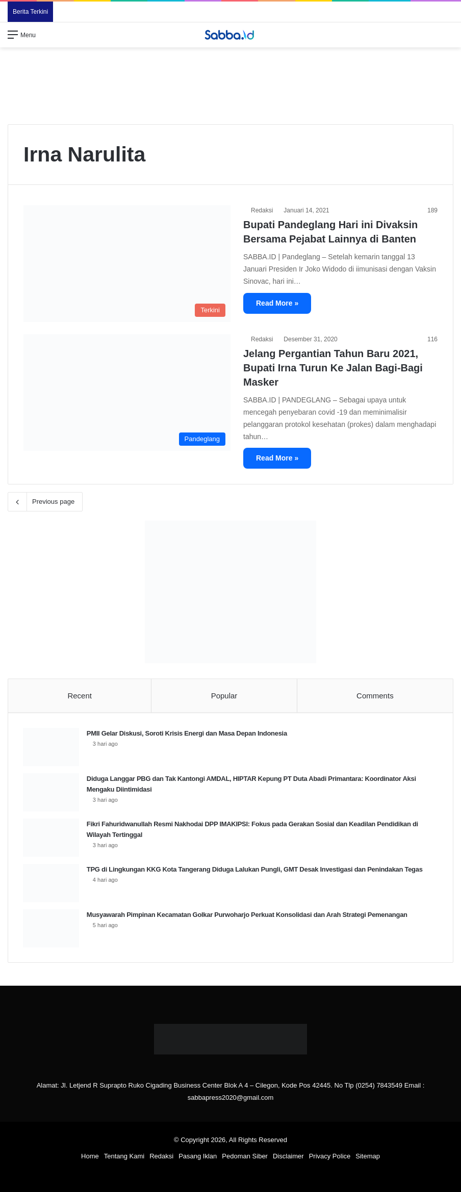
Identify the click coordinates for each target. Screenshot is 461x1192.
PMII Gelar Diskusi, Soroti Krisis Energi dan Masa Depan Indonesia (187, 734)
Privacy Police (330, 1157)
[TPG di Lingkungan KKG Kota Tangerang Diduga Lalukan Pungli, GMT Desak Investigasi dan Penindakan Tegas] (51, 883)
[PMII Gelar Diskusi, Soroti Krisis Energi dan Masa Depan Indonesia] (51, 747)
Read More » (277, 303)
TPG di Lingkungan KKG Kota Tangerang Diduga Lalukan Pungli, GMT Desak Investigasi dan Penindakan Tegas (255, 870)
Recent (79, 695)
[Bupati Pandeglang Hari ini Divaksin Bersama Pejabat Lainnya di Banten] (127, 263)
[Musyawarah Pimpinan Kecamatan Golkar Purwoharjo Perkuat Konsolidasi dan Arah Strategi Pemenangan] (51, 929)
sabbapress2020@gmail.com (231, 1098)
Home (90, 1157)
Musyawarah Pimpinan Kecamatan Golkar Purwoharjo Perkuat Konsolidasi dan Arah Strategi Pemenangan (247, 915)
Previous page (45, 502)
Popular (224, 695)
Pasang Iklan (197, 1157)
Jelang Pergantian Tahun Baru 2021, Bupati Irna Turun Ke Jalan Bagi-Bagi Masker (333, 368)
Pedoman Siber (245, 1157)
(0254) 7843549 (378, 1086)
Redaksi (262, 210)
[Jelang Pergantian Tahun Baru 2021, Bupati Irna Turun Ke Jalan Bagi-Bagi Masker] (127, 392)
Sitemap (367, 1157)
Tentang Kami (124, 1157)
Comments (375, 695)
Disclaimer (288, 1157)
